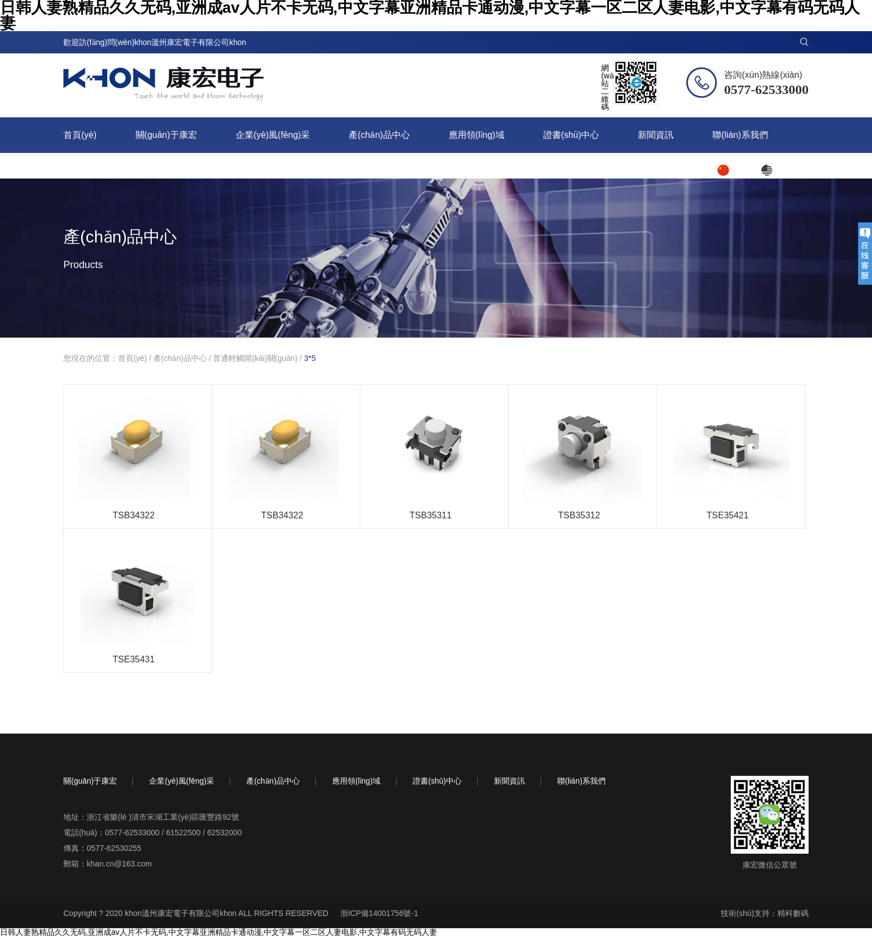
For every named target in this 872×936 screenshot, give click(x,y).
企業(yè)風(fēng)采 (273, 135)
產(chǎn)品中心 (379, 135)
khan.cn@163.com (119, 863)
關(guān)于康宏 (166, 135)
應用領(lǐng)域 (476, 135)
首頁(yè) (80, 135)
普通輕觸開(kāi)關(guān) (255, 358)
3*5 (310, 358)
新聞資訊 (655, 135)
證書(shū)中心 (571, 135)
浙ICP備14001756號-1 (379, 913)
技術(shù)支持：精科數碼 (765, 913)
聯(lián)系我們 (740, 135)
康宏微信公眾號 (769, 864)
